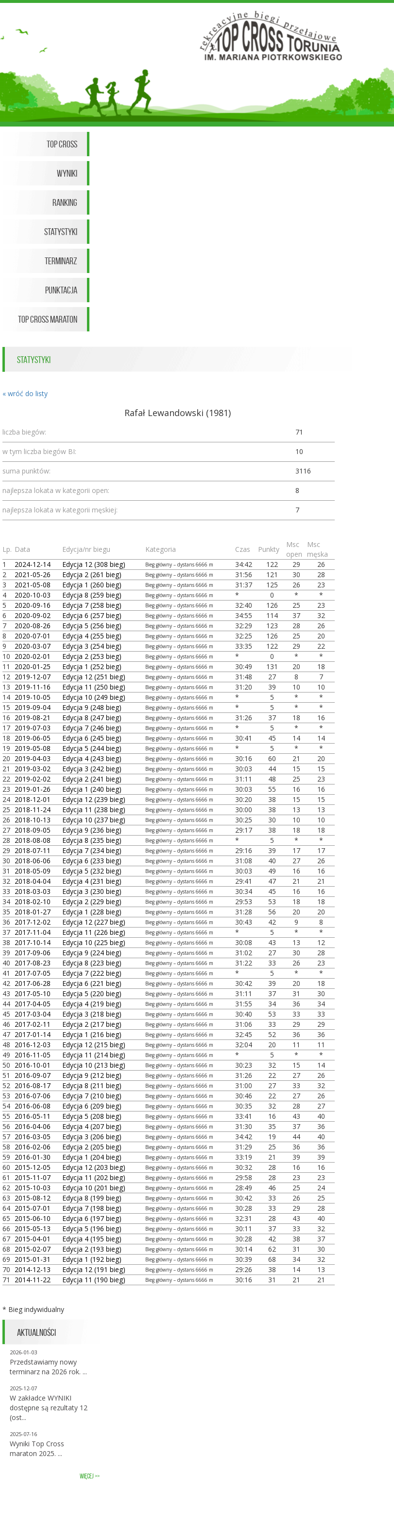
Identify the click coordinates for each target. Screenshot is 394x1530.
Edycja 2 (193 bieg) (91, 1249)
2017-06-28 (33, 983)
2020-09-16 (33, 605)
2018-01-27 (33, 911)
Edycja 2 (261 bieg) (91, 574)
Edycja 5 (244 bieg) (91, 748)
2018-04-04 (33, 881)
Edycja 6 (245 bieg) (91, 738)
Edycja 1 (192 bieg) (91, 1259)
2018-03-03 (33, 891)
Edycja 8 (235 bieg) (91, 840)
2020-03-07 (33, 646)
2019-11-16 (33, 687)
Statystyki (60, 231)
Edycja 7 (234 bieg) (91, 850)
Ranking (64, 202)
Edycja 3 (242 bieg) (91, 768)
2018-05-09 (33, 870)
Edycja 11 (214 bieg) (93, 1054)
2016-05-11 (33, 1116)
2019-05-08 (33, 748)
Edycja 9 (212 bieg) (91, 1075)
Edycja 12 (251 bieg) (93, 676)
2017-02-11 (33, 1024)
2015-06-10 (33, 1218)
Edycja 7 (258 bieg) (91, 605)
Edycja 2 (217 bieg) (91, 1024)
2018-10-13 (33, 819)
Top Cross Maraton (47, 319)
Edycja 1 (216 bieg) (91, 1034)
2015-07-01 (33, 1208)
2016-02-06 (33, 1146)
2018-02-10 (33, 901)
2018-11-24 (33, 809)
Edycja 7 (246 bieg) (91, 727)
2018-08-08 (33, 840)
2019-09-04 (33, 707)
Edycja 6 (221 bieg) (91, 983)
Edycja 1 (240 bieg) (91, 789)
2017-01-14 (33, 1034)
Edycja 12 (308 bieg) (93, 564)
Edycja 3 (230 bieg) (91, 891)
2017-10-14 (33, 942)
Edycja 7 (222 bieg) (91, 973)
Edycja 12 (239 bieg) (93, 799)
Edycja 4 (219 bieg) (91, 1003)
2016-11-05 (33, 1054)
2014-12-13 (33, 1269)
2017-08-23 (33, 962)
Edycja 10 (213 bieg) (93, 1065)
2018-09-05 (33, 830)
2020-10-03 (33, 595)
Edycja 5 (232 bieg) (91, 870)
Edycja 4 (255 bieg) (91, 635)
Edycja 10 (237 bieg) (93, 819)
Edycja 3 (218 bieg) (91, 1014)
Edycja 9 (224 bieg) (91, 952)
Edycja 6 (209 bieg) (91, 1106)
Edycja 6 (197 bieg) (91, 1218)
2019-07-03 (33, 727)
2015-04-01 (33, 1238)
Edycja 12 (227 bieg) (93, 922)
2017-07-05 (33, 973)
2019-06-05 (33, 738)
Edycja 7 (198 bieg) (91, 1208)
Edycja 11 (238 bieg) (93, 809)
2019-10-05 (33, 697)
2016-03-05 (33, 1136)
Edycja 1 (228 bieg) (91, 911)
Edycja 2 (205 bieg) (91, 1146)
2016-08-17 (33, 1085)
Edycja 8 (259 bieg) (91, 595)
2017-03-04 (33, 1014)
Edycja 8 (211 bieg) (91, 1085)
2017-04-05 (33, 1003)
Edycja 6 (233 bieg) (91, 860)
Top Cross (62, 144)
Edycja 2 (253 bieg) (91, 656)
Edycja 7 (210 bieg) (91, 1095)
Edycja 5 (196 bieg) (91, 1228)
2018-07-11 (33, 850)
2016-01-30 (33, 1157)
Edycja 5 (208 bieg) (91, 1116)
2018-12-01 (33, 799)
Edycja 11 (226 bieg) (93, 932)
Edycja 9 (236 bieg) (91, 830)
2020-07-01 (33, 635)
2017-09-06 (33, 952)
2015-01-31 (33, 1259)
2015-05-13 (33, 1228)
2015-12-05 (33, 1167)
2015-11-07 (33, 1177)
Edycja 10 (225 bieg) (93, 942)
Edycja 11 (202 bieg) (93, 1177)
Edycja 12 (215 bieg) (93, 1044)
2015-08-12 (33, 1197)
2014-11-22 (33, 1279)
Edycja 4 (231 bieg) (91, 881)
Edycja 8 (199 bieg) (91, 1197)
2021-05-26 (33, 574)
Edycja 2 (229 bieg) (91, 901)
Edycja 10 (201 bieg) (93, 1187)
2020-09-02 (33, 615)
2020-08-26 (33, 625)
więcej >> (90, 1476)
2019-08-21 (33, 717)
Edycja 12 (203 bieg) (93, 1167)
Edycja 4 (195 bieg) (91, 1238)
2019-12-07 (33, 676)
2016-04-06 (33, 1126)
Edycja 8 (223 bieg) (91, 962)
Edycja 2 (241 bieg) (91, 778)
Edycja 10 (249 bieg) (93, 697)
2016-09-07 (33, 1075)
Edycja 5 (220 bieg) (91, 993)
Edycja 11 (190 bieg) (93, 1279)
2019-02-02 (33, 778)
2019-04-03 (33, 758)
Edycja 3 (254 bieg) (91, 646)
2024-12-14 (33, 564)
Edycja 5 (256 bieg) (91, 625)
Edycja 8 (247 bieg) (91, 717)
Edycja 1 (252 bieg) (91, 666)
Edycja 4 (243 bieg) (91, 758)
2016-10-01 (33, 1065)
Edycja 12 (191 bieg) (93, 1269)
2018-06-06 (33, 860)
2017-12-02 (33, 922)
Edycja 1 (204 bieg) (91, 1157)
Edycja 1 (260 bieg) (91, 584)
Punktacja (61, 290)
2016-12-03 (33, 1044)
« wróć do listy (25, 393)
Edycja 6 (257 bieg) (91, 615)
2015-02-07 (33, 1249)
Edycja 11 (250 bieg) (93, 687)
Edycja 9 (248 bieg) (91, 707)
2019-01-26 (33, 789)
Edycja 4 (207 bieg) (91, 1126)
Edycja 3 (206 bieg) (91, 1136)
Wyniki (67, 173)
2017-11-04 (33, 932)
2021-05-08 (33, 584)
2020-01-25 (33, 666)
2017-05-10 (33, 993)
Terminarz (61, 260)
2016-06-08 (33, 1106)
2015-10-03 (33, 1187)
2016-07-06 (33, 1095)
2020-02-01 (33, 656)
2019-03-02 (33, 768)
